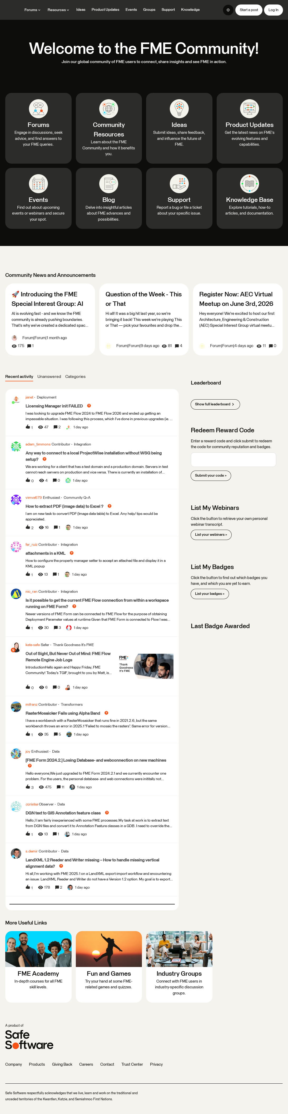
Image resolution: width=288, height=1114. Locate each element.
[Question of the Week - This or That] (144, 319)
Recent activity (19, 377)
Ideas (80, 10)
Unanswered (49, 377)
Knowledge (190, 10)
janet (29, 397)
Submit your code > (211, 475)
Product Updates (105, 10)
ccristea (32, 804)
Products (37, 1064)
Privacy (156, 1064)
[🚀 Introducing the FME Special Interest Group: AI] (50, 319)
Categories (75, 377)
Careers (86, 1064)
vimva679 (34, 498)
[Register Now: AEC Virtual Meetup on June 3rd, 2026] (238, 319)
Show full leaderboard (215, 404)
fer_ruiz (31, 545)
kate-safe (33, 645)
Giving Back (62, 1064)
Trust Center (132, 1064)
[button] (249, 10)
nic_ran (31, 592)
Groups (149, 10)
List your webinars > (211, 535)
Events (131, 10)
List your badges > (210, 594)
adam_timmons (38, 444)
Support (168, 10)
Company (13, 1064)
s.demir (32, 851)
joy (28, 751)
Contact (107, 1064)
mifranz (31, 705)
